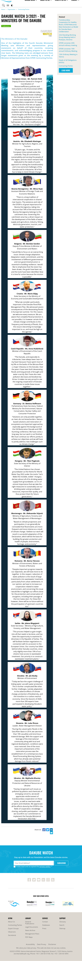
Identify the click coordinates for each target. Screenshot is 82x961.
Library (62, 3)
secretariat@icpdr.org (21, 954)
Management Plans (32, 934)
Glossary (62, 922)
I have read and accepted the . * (34, 866)
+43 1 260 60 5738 (43, 954)
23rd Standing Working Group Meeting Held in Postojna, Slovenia (67, 37)
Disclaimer (52, 944)
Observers (12, 932)
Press (44, 928)
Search (61, 925)
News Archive (30, 930)
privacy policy (45, 866)
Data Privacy (41, 944)
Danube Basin (19, 3)
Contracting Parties (23, 9)
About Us (11, 922)
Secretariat (12, 935)
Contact (45, 922)
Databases (46, 925)
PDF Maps (29, 937)
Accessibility (30, 944)
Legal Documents (31, 927)
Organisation (11, 9)
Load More (66, 70)
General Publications (29, 923)
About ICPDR (34, 3)
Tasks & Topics (49, 3)
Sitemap (62, 928)
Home (3, 9)
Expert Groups (13, 928)
